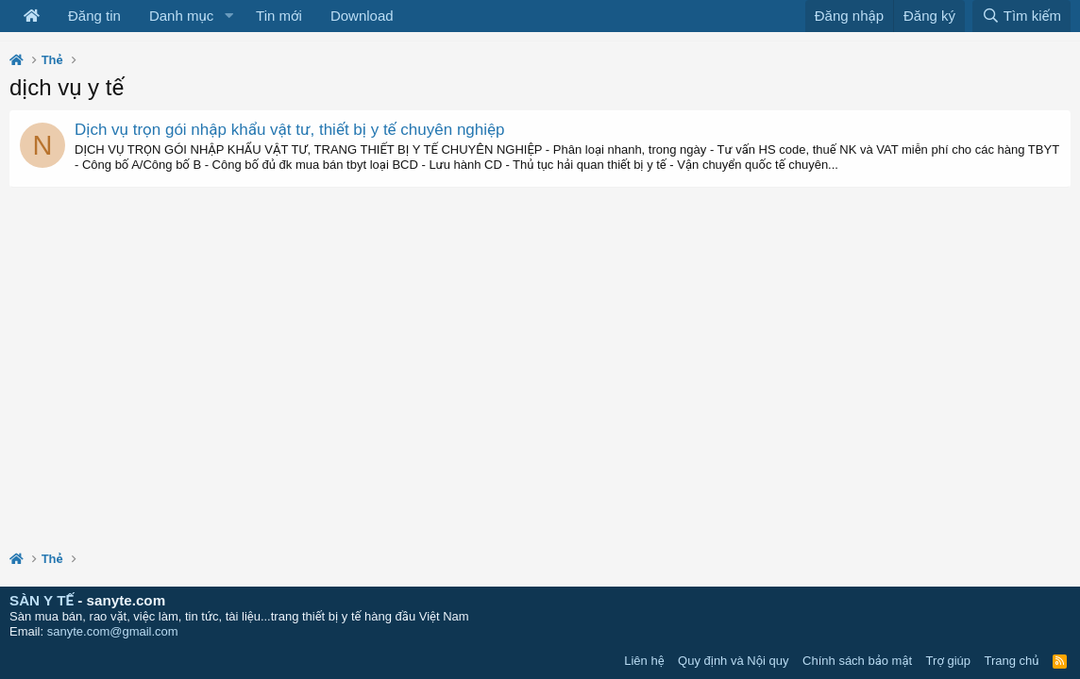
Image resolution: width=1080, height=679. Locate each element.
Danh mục (181, 16)
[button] (228, 16)
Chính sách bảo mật (857, 661)
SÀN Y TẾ (41, 600)
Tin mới (279, 16)
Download (362, 16)
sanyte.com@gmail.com (112, 631)
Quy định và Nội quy (733, 661)
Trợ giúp (948, 661)
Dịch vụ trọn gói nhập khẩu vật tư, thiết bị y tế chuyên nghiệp (290, 130)
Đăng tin (94, 16)
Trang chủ (1012, 661)
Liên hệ (644, 661)
